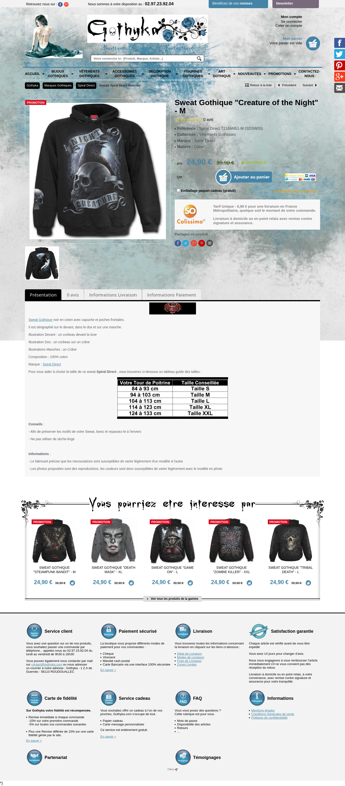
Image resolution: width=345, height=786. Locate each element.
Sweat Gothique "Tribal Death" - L (290, 570)
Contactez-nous (309, 73)
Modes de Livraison (190, 657)
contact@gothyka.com (46, 664)
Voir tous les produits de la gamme (172, 598)
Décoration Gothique (160, 73)
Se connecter (291, 21)
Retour (258, 85)
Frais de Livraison (189, 660)
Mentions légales (263, 710)
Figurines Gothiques (193, 73)
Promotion (36, 102)
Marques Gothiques (57, 85)
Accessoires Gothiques (124, 73)
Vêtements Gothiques (89, 73)
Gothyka (32, 85)
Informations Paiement (171, 295)
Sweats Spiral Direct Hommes (119, 85)
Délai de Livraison (189, 653)
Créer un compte (288, 25)
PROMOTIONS (279, 74)
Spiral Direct (86, 85)
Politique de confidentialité (269, 717)
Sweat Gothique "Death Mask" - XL (113, 570)
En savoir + (108, 670)
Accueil (32, 74)
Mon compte (291, 17)
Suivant (310, 85)
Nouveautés (249, 74)
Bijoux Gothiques (58, 73)
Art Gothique (222, 73)
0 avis (73, 295)
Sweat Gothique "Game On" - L (172, 570)
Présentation (43, 295)
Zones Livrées (187, 664)
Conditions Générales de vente (272, 714)
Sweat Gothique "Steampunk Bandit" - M (54, 570)
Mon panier (292, 38)
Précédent (287, 85)
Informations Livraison (113, 295)
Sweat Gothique (40, 320)
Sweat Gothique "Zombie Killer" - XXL (231, 570)
